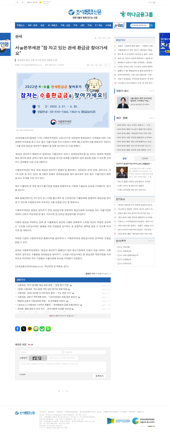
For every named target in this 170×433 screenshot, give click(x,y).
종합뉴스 (20, 25)
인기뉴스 (120, 199)
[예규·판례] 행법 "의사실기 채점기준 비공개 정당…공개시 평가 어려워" (135, 129)
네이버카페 (42, 328)
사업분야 (59, 412)
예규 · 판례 (121, 118)
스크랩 (100, 65)
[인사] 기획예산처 (124, 251)
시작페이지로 (17, 2)
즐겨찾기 (22, 2)
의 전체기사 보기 (97, 273)
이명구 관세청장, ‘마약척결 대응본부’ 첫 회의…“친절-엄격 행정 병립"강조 (136, 79)
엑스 (23, 328)
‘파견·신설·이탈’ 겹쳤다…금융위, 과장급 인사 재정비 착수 (136, 225)
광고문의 (51, 412)
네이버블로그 (35, 328)
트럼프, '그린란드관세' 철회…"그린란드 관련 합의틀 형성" (136, 46)
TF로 (90, 25)
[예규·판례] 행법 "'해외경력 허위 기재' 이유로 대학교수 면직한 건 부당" (135, 133)
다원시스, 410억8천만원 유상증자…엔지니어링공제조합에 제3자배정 (136, 221)
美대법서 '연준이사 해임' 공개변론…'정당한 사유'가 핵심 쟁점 (136, 62)
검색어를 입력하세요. (139, 25)
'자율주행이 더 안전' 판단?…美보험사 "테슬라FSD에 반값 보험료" (136, 50)
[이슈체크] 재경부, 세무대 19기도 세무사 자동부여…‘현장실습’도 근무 (136, 209)
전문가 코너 (122, 91)
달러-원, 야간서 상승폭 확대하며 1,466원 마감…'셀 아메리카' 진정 (136, 58)
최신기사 (120, 40)
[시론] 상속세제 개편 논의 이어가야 (131, 189)
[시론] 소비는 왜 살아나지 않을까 (130, 185)
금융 (42, 25)
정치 (75, 25)
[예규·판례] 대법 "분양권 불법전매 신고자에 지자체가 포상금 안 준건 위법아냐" (135, 137)
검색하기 (151, 25)
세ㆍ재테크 (52, 25)
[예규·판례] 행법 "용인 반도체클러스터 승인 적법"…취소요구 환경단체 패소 (135, 141)
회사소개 (42, 412)
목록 (87, 65)
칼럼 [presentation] (124, 158)
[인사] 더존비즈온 (124, 263)
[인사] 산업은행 (123, 247)
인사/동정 (121, 241)
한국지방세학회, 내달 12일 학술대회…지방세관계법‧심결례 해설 (136, 75)
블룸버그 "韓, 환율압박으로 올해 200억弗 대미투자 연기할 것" (136, 71)
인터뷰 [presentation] (145, 158)
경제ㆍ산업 (65, 25)
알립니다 (140, 412)
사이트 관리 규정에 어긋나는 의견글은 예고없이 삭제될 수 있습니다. (49, 364)
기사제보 (123, 412)
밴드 (48, 328)
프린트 (96, 65)
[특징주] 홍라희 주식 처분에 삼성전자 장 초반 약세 (136, 205)
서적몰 (108, 25)
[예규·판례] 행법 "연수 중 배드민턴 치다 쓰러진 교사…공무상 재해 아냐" (135, 145)
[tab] (124, 158)
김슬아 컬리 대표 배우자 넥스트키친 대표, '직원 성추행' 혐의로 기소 (136, 213)
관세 (109, 38)
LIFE (82, 25)
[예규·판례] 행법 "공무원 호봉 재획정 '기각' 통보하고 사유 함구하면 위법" (135, 149)
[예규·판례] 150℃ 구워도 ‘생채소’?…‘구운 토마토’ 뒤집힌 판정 (135, 125)
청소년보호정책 (90, 412)
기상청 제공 (46, 3)
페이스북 (17, 328)
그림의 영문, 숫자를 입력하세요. (62, 358)
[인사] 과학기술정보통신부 (127, 255)
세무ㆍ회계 (32, 25)
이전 (59, 391)
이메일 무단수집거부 (110, 412)
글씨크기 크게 (105, 65)
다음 (66, 391)
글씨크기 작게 (109, 65)
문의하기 (132, 412)
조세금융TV (119, 25)
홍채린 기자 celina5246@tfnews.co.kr (28, 65)
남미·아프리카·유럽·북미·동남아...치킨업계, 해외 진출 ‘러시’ (136, 229)
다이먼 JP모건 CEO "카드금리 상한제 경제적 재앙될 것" (136, 66)
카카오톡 (29, 328)
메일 (92, 65)
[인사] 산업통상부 (124, 259)
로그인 (150, 2)
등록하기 (100, 375)
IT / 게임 (98, 25)
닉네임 (23, 352)
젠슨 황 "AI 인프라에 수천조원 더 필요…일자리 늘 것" (136, 54)
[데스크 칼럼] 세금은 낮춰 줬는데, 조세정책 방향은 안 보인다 (135, 181)
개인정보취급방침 (71, 412)
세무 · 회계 (101, 38)
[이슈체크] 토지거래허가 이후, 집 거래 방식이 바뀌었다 (136, 83)
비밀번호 (68, 352)
